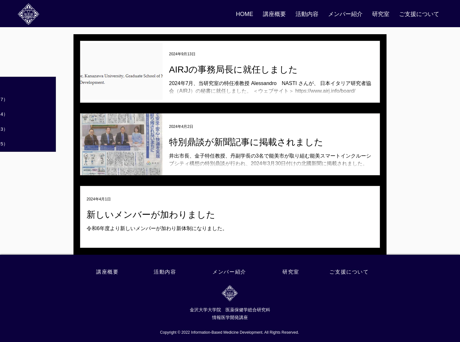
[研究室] (291, 272)
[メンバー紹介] (230, 272)
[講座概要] (108, 272)
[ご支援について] (350, 272)
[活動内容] (166, 272)
